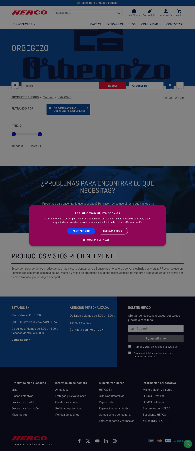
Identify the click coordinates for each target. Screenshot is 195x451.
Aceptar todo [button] (81, 230)
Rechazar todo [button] (112, 230)
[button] (97, 240)
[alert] (97, 225)
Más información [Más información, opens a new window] (133, 222)
